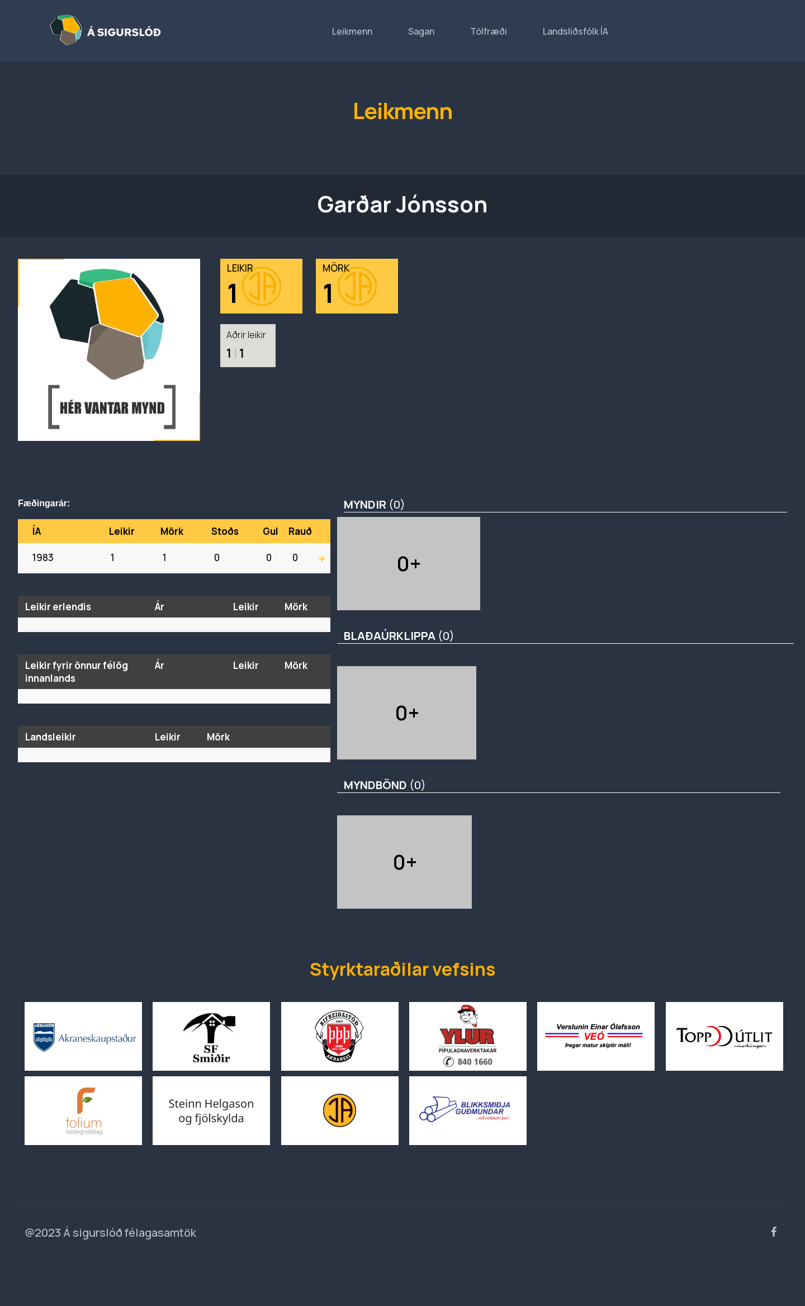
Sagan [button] (421, 31)
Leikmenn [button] (352, 31)
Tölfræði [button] (488, 31)
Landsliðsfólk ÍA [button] (575, 31)
